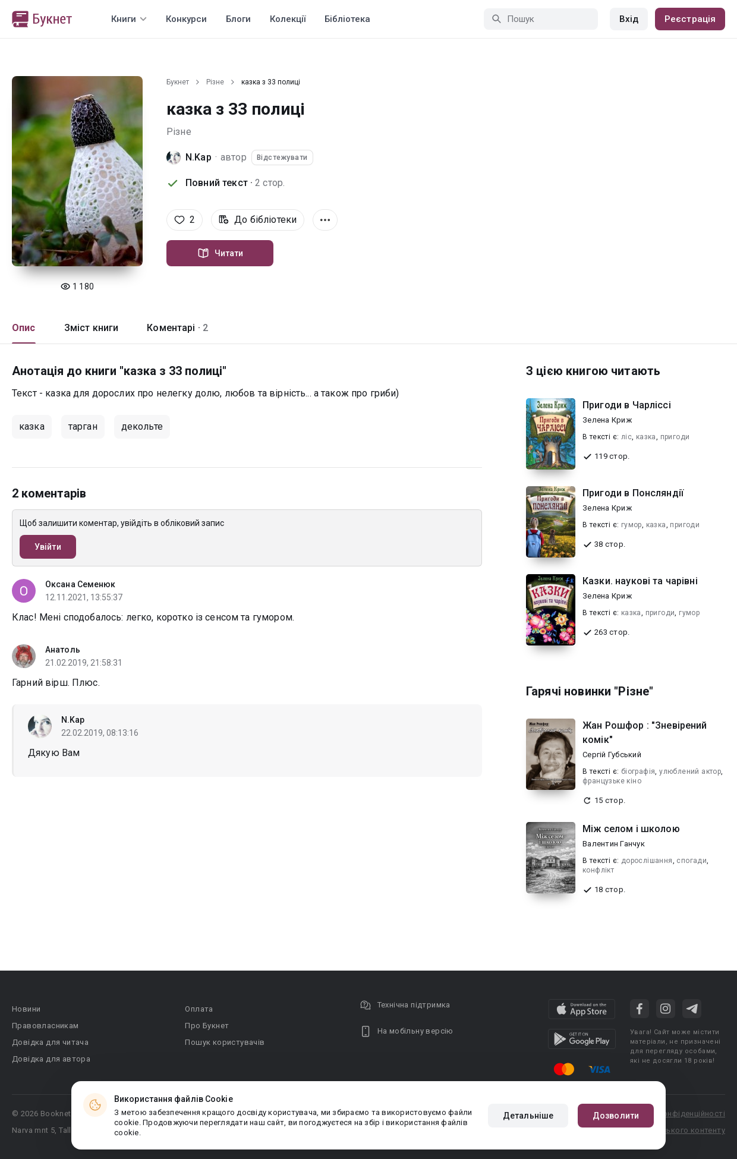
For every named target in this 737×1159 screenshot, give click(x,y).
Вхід (628, 19)
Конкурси (186, 19)
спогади (691, 860)
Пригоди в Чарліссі (626, 405)
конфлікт (598, 870)
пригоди (675, 437)
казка (32, 426)
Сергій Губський (611, 754)
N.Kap (198, 157)
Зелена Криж (607, 419)
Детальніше (528, 1115)
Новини (26, 1008)
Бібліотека (347, 19)
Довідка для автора (51, 1058)
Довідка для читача (50, 1042)
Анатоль (62, 649)
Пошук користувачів (224, 1042)
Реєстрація (690, 19)
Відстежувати (282, 157)
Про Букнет (207, 1025)
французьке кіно (611, 781)
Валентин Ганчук (613, 843)
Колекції (287, 19)
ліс (626, 437)
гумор (631, 525)
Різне (215, 82)
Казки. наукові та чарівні (640, 581)
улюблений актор (690, 771)
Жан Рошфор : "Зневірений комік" (644, 732)
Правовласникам (45, 1025)
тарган (82, 426)
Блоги (238, 19)
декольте (142, 426)
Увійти (47, 547)
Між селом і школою (631, 828)
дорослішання (647, 860)
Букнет (177, 82)
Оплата (199, 1008)
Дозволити (616, 1115)
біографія (638, 771)
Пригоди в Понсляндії (633, 493)
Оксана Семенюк (80, 584)
